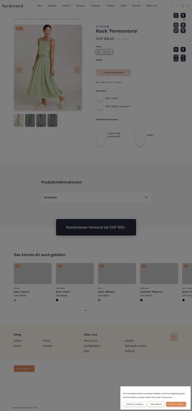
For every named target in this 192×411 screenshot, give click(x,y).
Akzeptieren (176, 404)
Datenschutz (166, 397)
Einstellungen (134, 404)
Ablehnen (156, 404)
